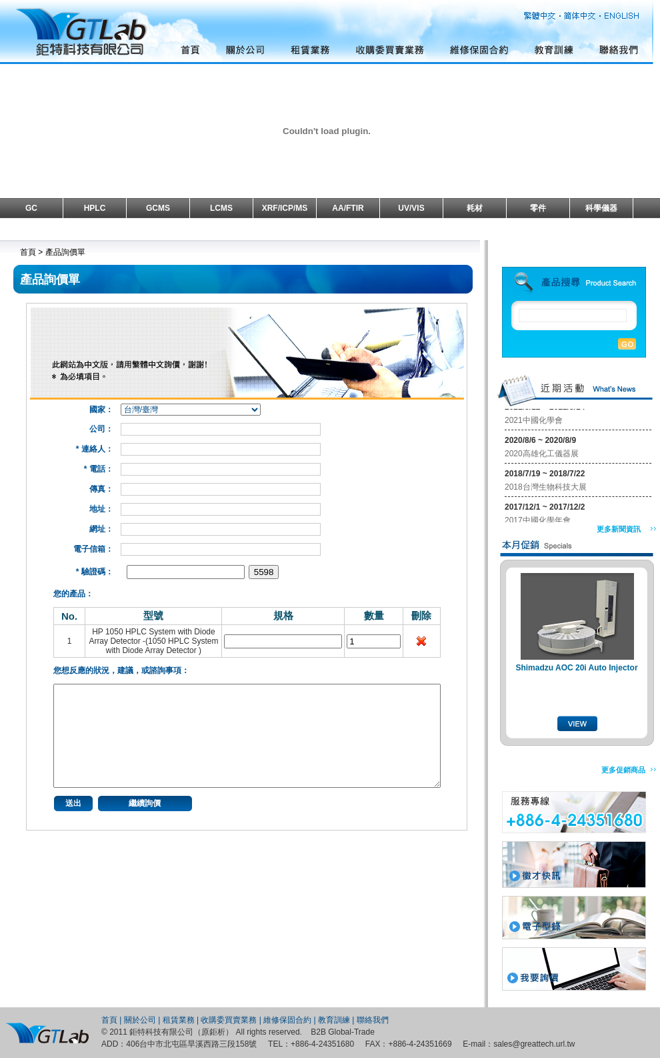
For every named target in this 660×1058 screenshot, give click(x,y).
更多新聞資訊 (619, 529)
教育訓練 (334, 1020)
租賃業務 (179, 1020)
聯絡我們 (373, 1020)
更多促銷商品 (623, 770)
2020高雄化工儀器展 (542, 456)
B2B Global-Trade (343, 1032)
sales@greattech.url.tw (534, 1044)
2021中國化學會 (534, 423)
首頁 (109, 1020)
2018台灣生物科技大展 (546, 489)
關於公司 (140, 1020)
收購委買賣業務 (229, 1020)
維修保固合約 (287, 1020)
